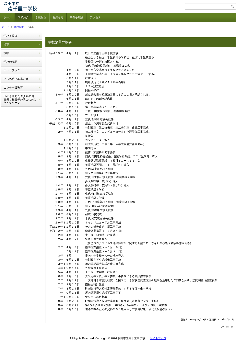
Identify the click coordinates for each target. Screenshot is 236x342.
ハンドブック (12, 70)
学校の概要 (10, 61)
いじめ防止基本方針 (16, 78)
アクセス (95, 17)
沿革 (6, 44)
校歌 (6, 53)
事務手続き (77, 17)
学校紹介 (23, 17)
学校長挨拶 (10, 35)
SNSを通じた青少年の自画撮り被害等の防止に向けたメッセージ (20, 99)
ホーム (7, 17)
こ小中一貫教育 (13, 87)
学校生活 (40, 17)
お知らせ (58, 17)
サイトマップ (158, 338)
